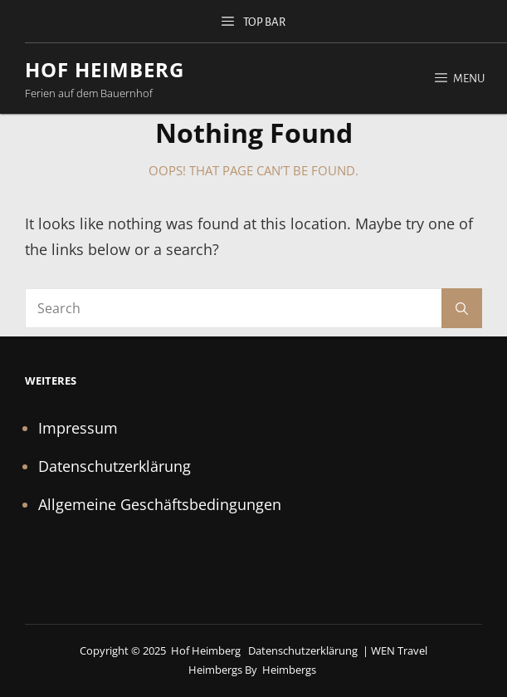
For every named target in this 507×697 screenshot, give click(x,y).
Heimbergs (289, 669)
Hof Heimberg (104, 69)
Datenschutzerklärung (114, 466)
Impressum (78, 428)
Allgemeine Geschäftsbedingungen (159, 504)
